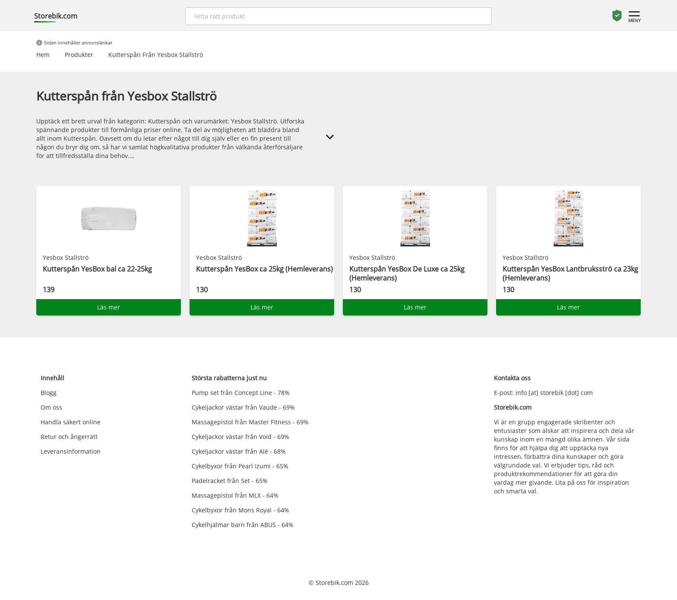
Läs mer (108, 307)
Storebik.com (55, 16)
